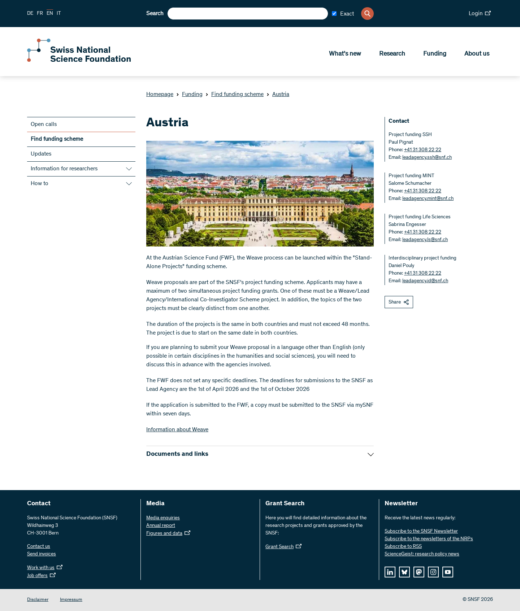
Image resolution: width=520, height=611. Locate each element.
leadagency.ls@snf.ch (425, 240)
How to (39, 184)
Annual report (160, 525)
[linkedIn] (390, 572)
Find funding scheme (234, 94)
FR (40, 13)
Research (392, 54)
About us (476, 54)
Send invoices (41, 554)
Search (155, 14)
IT (59, 13)
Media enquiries (163, 518)
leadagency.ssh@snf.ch (427, 157)
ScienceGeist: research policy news (422, 554)
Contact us (38, 546)
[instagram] (433, 572)
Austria (277, 94)
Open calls (44, 124)
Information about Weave (177, 430)
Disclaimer (37, 600)
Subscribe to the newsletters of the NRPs (429, 539)
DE (30, 13)
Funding (434, 54)
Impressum (71, 600)
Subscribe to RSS (403, 546)
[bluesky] (404, 572)
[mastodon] (418, 572)
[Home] (79, 61)
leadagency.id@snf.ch (425, 281)
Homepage (159, 94)
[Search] (367, 13)
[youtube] (447, 572)
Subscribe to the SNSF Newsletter (421, 531)
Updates (41, 154)
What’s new (345, 54)
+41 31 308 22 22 (422, 150)
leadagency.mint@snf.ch (428, 198)
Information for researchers (64, 169)
